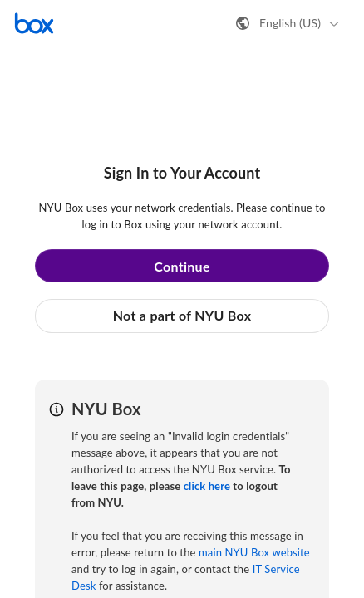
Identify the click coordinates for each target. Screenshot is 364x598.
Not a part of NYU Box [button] (182, 315)
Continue (182, 266)
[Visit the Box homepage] (34, 23)
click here (207, 486)
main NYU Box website (254, 552)
